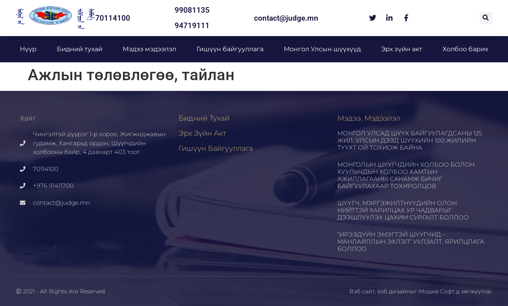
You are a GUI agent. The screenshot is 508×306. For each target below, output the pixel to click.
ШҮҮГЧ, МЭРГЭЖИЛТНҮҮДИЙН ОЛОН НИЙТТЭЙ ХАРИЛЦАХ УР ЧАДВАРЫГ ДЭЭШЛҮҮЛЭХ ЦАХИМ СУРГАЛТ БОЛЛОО (403, 210)
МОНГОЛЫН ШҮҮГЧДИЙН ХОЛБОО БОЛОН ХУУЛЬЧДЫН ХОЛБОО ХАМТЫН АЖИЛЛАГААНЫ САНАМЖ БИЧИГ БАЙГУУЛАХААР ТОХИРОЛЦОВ (406, 175)
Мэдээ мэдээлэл (149, 49)
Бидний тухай (79, 49)
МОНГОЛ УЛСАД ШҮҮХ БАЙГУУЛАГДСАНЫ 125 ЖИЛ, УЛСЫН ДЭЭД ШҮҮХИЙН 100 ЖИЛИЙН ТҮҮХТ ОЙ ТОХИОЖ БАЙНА (409, 140)
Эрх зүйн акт (401, 49)
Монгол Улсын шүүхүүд (322, 49)
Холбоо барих (465, 49)
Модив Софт (436, 291)
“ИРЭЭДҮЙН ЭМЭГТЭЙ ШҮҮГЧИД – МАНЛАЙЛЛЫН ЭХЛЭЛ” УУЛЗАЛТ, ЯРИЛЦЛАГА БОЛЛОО (410, 241)
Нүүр (28, 49)
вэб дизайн (393, 291)
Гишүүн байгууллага (230, 49)
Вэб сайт (362, 291)
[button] (486, 18)
